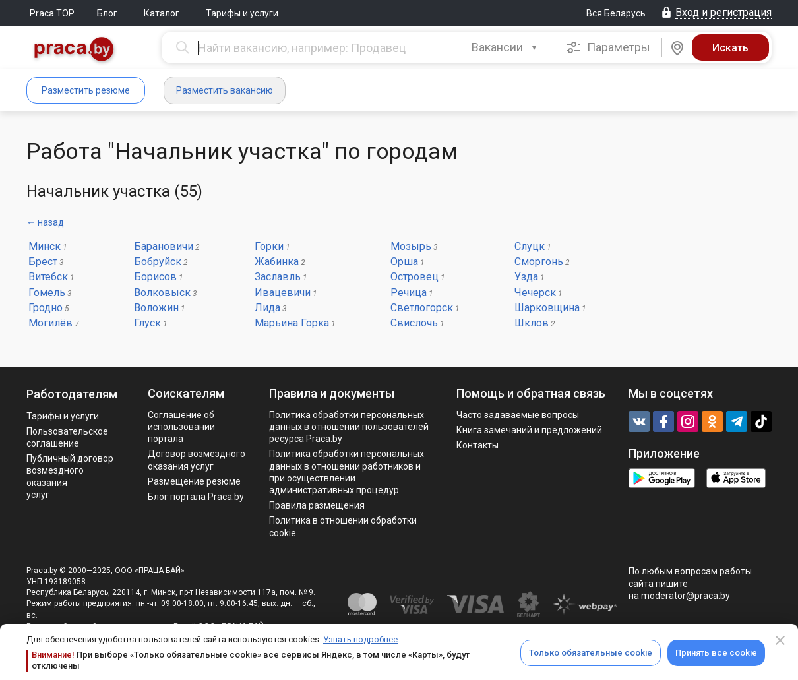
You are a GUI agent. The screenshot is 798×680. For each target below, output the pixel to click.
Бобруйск (157, 261)
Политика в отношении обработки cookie (343, 526)
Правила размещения (317, 505)
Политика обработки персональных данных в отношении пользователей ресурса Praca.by (349, 427)
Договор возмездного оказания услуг (196, 459)
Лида (267, 307)
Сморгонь (538, 261)
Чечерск (535, 292)
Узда (526, 276)
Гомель (46, 292)
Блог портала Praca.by (196, 496)
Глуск (147, 323)
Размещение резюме (194, 481)
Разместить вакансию (224, 90)
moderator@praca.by (685, 595)
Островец (414, 276)
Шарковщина (547, 307)
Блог (107, 13)
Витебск (48, 276)
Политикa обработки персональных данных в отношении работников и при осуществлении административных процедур (346, 471)
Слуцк (529, 246)
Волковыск (162, 292)
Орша (404, 261)
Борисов (155, 276)
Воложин (156, 307)
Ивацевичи (283, 292)
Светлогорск (421, 307)
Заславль (278, 276)
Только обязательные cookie (590, 653)
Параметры (607, 47)
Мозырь (410, 246)
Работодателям (71, 394)
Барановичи (163, 246)
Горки (269, 246)
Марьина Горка (292, 323)
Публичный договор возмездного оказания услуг (69, 476)
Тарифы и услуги (242, 13)
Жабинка (277, 261)
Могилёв (50, 323)
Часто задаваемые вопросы (517, 415)
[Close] (780, 640)
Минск (44, 246)
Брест (42, 261)
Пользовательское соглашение (67, 437)
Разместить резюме (86, 90)
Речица (408, 292)
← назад (45, 222)
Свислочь (414, 323)
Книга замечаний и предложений (529, 430)
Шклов (531, 323)
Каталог (161, 13)
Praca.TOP (52, 13)
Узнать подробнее (360, 639)
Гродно (45, 307)
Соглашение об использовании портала (181, 427)
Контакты (477, 445)
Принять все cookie (716, 653)
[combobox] (505, 47)
